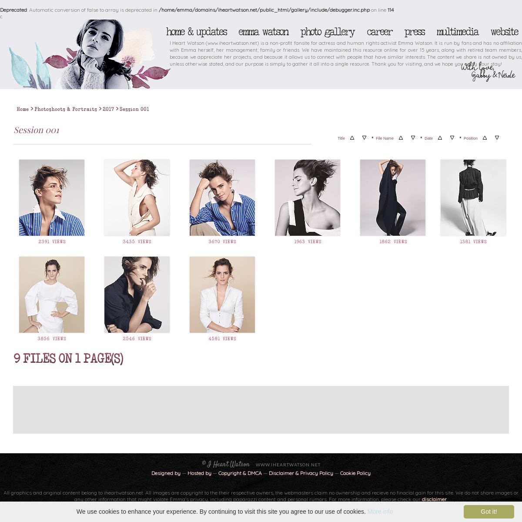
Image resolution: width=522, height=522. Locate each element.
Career (379, 31)
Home (23, 109)
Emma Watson (263, 31)
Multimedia (457, 31)
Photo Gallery (327, 31)
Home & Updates (196, 31)
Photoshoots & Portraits (65, 109)
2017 (108, 109)
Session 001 (134, 109)
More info (380, 511)
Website (504, 31)
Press (414, 31)
